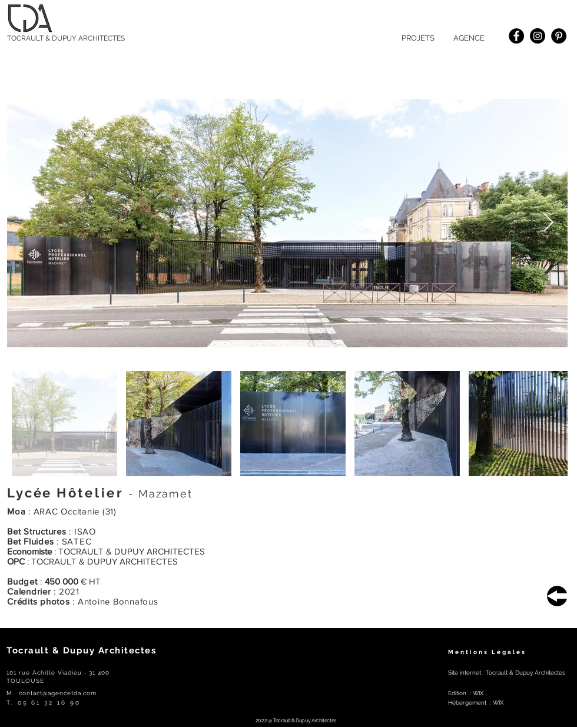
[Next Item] (548, 223)
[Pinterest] (558, 36)
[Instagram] (537, 36)
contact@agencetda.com (58, 693)
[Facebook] (516, 36)
